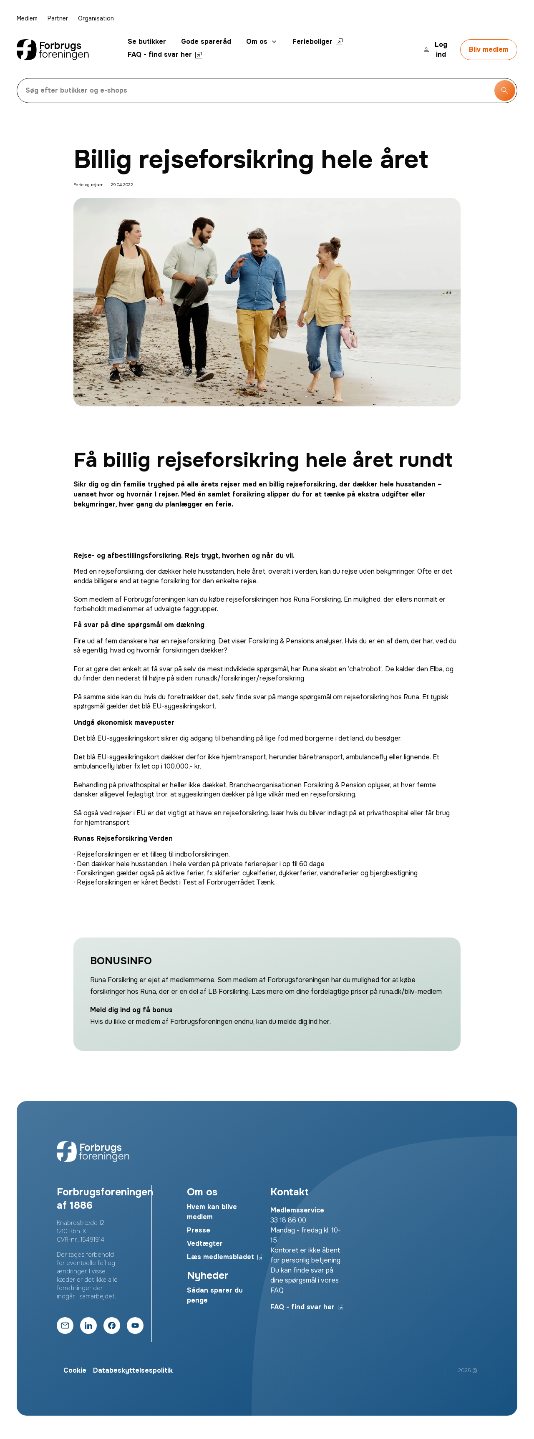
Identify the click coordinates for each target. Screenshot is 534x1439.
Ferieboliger (317, 41)
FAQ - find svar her (165, 54)
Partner (58, 18)
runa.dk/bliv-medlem (410, 991)
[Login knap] (437, 49)
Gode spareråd (206, 41)
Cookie (74, 1370)
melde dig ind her (304, 1021)
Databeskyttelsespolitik (133, 1370)
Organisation (96, 18)
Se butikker (147, 41)
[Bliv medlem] (488, 49)
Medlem (27, 18)
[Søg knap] (504, 90)
